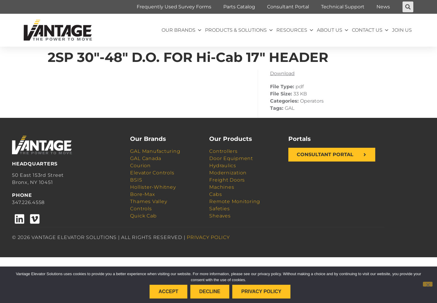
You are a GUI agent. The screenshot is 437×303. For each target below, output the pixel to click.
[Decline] (428, 284)
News (383, 7)
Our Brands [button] (182, 30)
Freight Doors (227, 180)
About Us (333, 30)
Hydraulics (222, 165)
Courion (140, 165)
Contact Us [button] (370, 30)
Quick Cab (143, 216)
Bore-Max (142, 194)
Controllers (223, 151)
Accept (168, 291)
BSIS (136, 180)
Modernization (228, 173)
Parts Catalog (239, 7)
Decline (209, 291)
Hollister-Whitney (153, 187)
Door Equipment (231, 158)
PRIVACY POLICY (208, 237)
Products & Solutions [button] (239, 30)
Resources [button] (295, 30)
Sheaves (219, 216)
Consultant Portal (288, 7)
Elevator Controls (152, 173)
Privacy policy (261, 291)
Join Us (402, 30)
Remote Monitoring (234, 201)
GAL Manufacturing (155, 151)
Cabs (215, 194)
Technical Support (342, 7)
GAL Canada (145, 158)
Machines (221, 187)
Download (282, 73)
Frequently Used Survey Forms (174, 7)
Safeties (219, 208)
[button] (408, 6)
